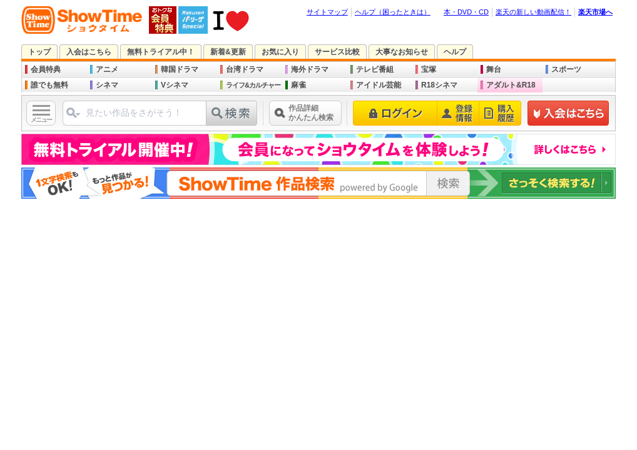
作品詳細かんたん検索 (311, 113)
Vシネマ (174, 85)
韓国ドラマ (179, 69)
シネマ (107, 85)
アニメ (107, 69)
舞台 (493, 69)
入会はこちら (88, 52)
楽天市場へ (595, 12)
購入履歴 (500, 113)
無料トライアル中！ (161, 52)
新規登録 (568, 113)
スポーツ (566, 69)
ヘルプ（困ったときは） (393, 12)
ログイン (395, 113)
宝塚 (428, 69)
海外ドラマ (310, 69)
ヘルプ (455, 52)
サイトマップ (327, 12)
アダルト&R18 (511, 85)
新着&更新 (228, 52)
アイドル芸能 (378, 85)
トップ (39, 52)
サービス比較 (337, 52)
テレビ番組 (375, 69)
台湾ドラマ (244, 69)
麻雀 (298, 85)
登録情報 (458, 113)
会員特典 (46, 69)
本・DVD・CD (466, 12)
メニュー (41, 119)
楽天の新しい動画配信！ (533, 12)
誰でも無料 (49, 85)
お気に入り (280, 52)
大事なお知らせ (401, 52)
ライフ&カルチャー (253, 85)
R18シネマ (439, 85)
